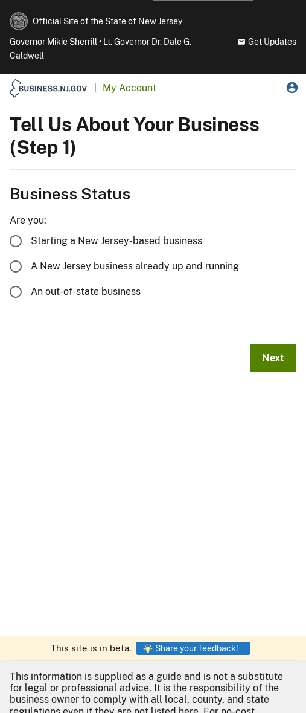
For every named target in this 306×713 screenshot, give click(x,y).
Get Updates (266, 42)
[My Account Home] (129, 88)
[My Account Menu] (292, 88)
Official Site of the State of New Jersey (107, 21)
